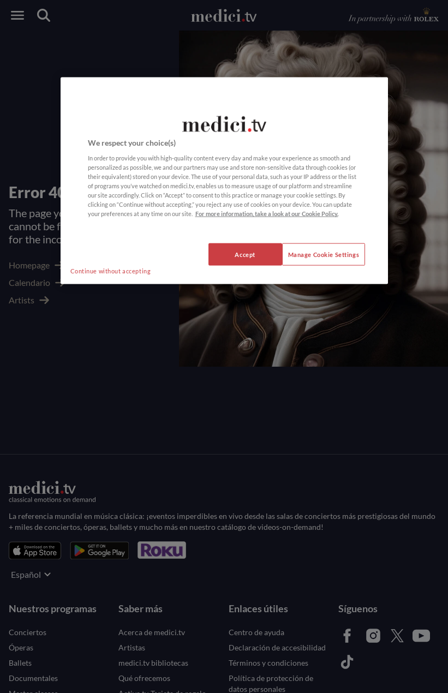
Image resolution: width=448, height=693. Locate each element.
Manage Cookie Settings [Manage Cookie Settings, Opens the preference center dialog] (324, 254)
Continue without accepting (110, 270)
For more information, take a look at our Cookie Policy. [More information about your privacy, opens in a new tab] (266, 213)
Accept (245, 254)
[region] (224, 180)
